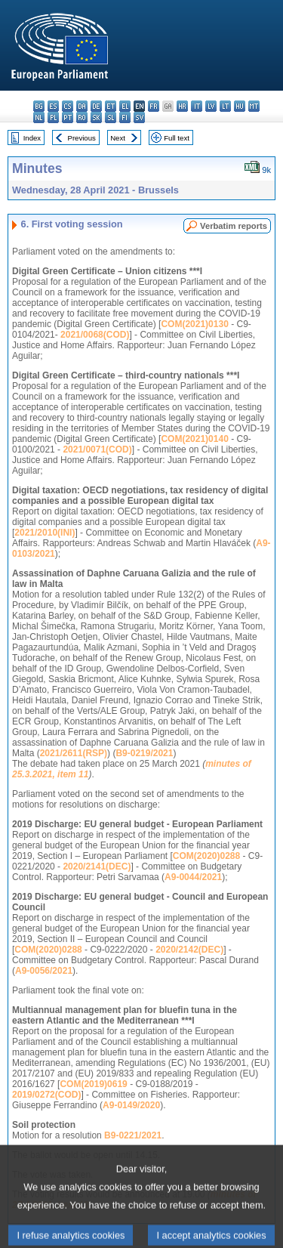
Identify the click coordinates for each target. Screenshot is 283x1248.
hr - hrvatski (182, 106)
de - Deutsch (96, 106)
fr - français (153, 106)
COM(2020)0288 (206, 856)
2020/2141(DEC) (97, 866)
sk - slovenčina (96, 117)
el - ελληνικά (125, 106)
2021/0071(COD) (97, 449)
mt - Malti (254, 106)
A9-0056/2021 (43, 970)
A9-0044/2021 (193, 877)
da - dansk (82, 106)
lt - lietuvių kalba (225, 106)
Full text (176, 138)
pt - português (67, 117)
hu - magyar (239, 106)
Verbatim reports (233, 225)
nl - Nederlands (39, 117)
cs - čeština (67, 106)
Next (117, 138)
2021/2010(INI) (44, 532)
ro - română (82, 117)
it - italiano (196, 106)
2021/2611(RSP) (73, 753)
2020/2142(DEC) (189, 949)
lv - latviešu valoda (211, 106)
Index (32, 138)
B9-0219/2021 (144, 753)
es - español (53, 106)
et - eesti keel (110, 106)
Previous (82, 138)
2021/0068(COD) (94, 334)
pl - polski (53, 117)
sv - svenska (139, 117)
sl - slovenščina (110, 117)
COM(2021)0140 (194, 439)
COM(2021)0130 (194, 324)
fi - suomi (125, 117)
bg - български (39, 106)
